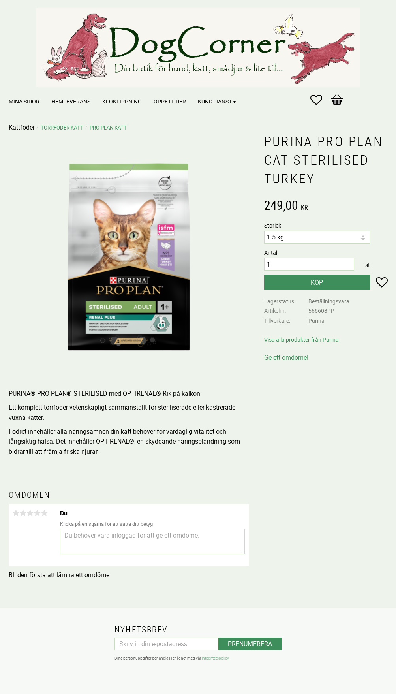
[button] (320, 100)
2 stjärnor (23, 513)
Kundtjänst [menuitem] (215, 101)
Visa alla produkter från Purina (301, 339)
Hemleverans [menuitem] (70, 101)
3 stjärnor (30, 513)
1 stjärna (16, 513)
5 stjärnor (44, 513)
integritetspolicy (215, 658)
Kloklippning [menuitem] (122, 101)
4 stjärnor (37, 513)
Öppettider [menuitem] (170, 101)
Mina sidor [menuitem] (24, 101)
